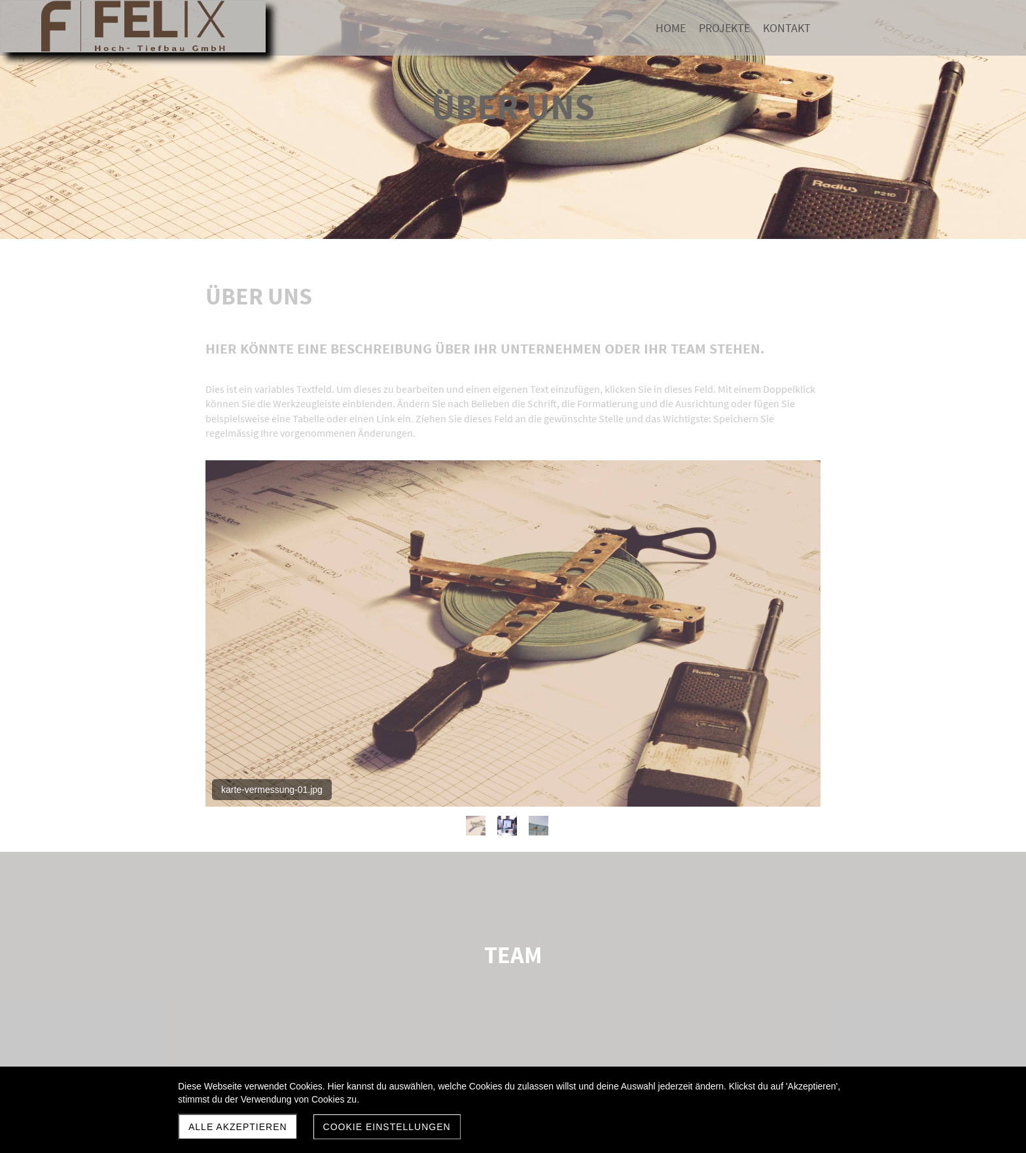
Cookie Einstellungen (387, 1127)
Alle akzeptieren (237, 1127)
